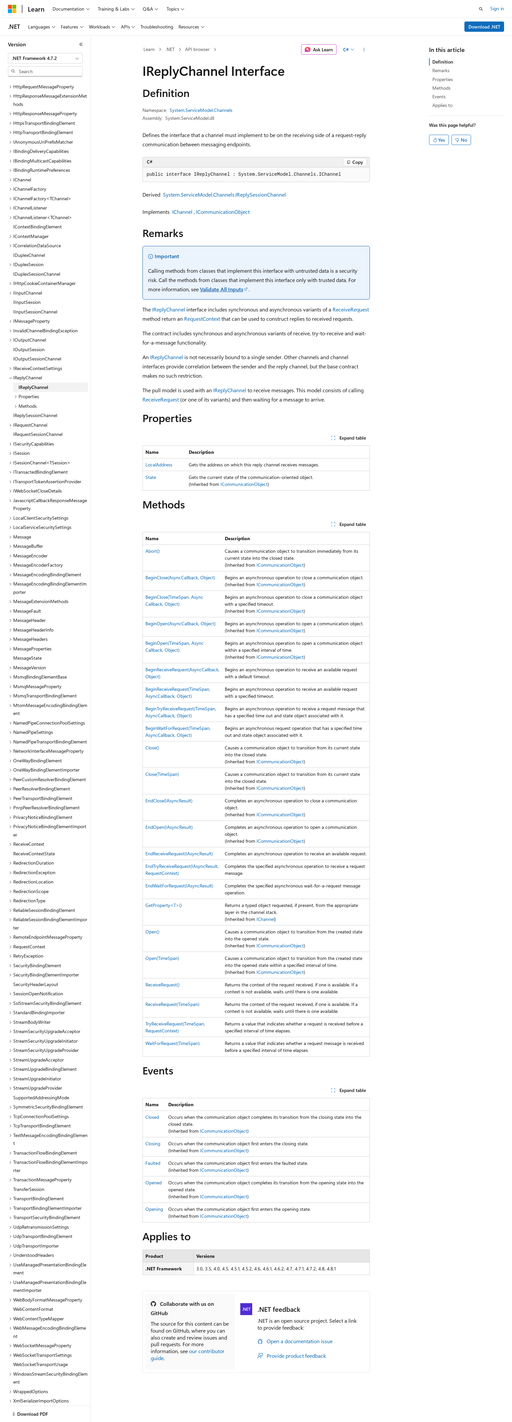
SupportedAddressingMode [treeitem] (41, 1074)
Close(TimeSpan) (162, 774)
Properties (442, 79)
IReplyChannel (168, 309)
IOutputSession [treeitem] (29, 326)
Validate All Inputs (221, 289)
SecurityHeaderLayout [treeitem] (35, 961)
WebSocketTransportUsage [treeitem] (40, 1341)
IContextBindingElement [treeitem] (37, 204)
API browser (197, 49)
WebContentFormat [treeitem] (33, 1286)
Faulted (152, 1163)
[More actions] (364, 49)
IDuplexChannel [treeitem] (29, 232)
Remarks (441, 70)
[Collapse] (81, 44)
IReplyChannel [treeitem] (33, 364)
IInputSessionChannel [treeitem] (35, 289)
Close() (152, 747)
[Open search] (481, 9)
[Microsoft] (12, 9)
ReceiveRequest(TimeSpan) (172, 1004)
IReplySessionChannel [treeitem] (35, 392)
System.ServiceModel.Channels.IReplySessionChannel (224, 194)
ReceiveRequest (351, 309)
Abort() (152, 551)
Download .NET (484, 27)
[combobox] (45, 58)
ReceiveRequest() (162, 984)
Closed (152, 1117)
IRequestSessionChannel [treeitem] (37, 411)
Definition (442, 62)
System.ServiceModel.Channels (201, 110)
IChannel (182, 211)
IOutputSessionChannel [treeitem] (37, 336)
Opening (154, 1209)
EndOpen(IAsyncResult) (169, 827)
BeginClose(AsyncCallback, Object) (180, 577)
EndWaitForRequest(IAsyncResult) (179, 885)
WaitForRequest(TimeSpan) (172, 1043)
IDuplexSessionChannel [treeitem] (36, 251)
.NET (170, 49)
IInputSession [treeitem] (27, 279)
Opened (153, 1182)
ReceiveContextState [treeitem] (34, 831)
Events (439, 96)
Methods (441, 88)
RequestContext (202, 318)
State (150, 477)
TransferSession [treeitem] (28, 1166)
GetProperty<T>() (163, 905)
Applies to (442, 105)
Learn (149, 49)
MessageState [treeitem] (27, 635)
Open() (152, 931)
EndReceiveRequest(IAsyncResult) (179, 853)
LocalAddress (158, 464)
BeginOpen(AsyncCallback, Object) (180, 623)
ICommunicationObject (223, 211)
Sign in (497, 8)
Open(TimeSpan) (162, 958)
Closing (152, 1143)
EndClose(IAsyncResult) (168, 800)
